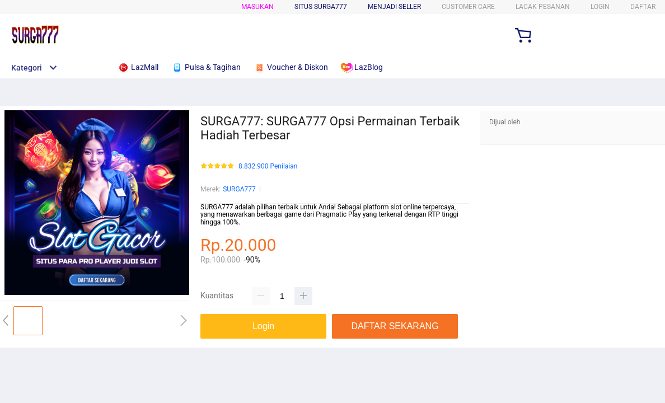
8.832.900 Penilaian (267, 166)
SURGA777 (239, 189)
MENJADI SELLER (394, 7)
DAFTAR (642, 7)
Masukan (257, 7)
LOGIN (600, 7)
